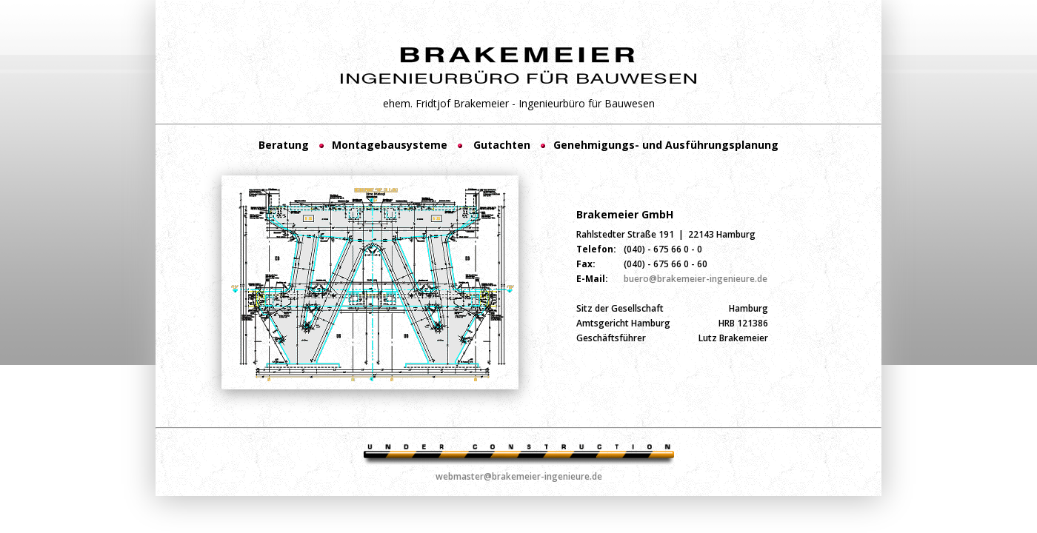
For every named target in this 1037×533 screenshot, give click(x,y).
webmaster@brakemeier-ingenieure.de (519, 476)
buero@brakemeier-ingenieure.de (695, 278)
